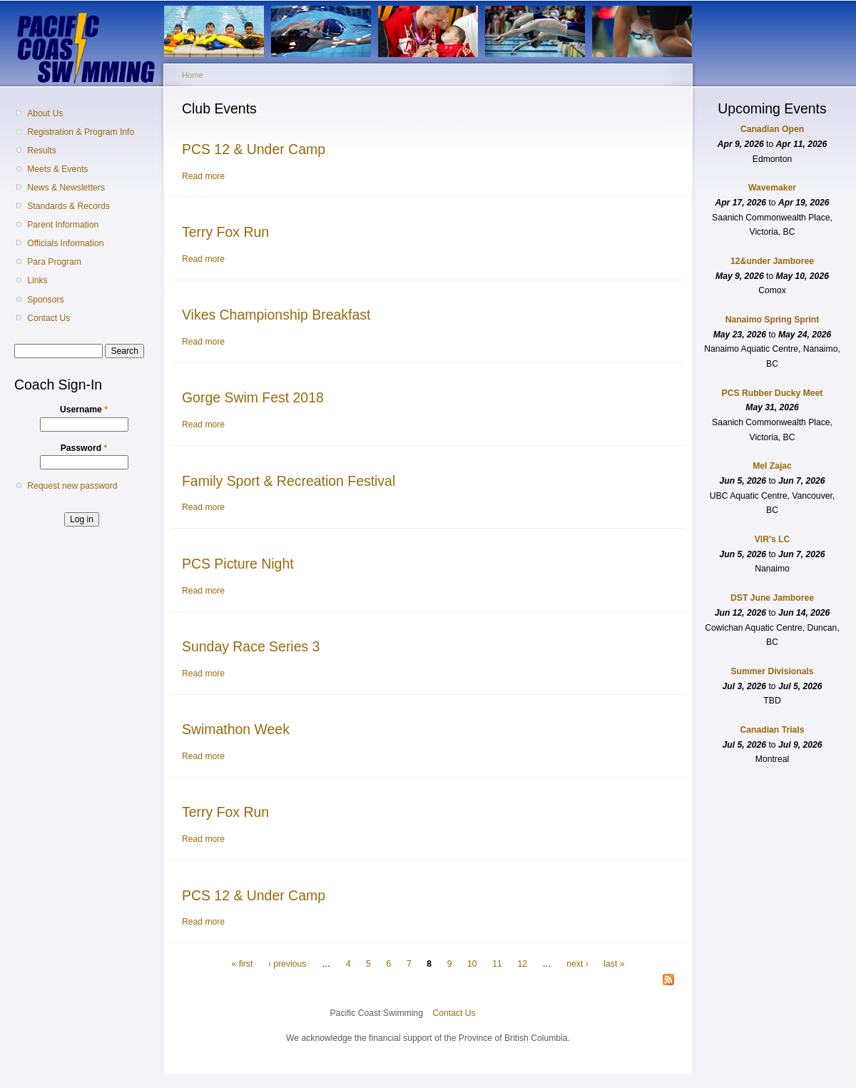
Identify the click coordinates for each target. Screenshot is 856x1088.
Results (41, 151)
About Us (45, 113)
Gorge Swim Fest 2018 (253, 397)
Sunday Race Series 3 (251, 646)
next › (577, 964)
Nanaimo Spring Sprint (772, 320)
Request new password (72, 486)
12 (522, 964)
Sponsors (45, 300)
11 (497, 964)
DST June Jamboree (772, 598)
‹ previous (287, 964)
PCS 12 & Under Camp (253, 149)
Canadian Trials (772, 730)
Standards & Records (68, 206)
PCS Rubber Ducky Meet (772, 393)
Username (84, 410)
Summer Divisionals (771, 671)
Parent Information (62, 225)
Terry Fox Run (225, 232)
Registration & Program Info (80, 132)
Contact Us (48, 318)
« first (242, 964)
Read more (203, 176)
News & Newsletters (66, 188)
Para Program (54, 262)
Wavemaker (772, 188)
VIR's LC (772, 539)
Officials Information (65, 243)
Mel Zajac (772, 466)
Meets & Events (57, 169)
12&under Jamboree (772, 261)
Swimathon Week (236, 729)
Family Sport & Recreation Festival (288, 481)
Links (37, 280)
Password (84, 448)
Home (192, 75)
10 (472, 964)
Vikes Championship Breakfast (276, 314)
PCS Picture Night (238, 563)
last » (613, 964)
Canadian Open (772, 129)
